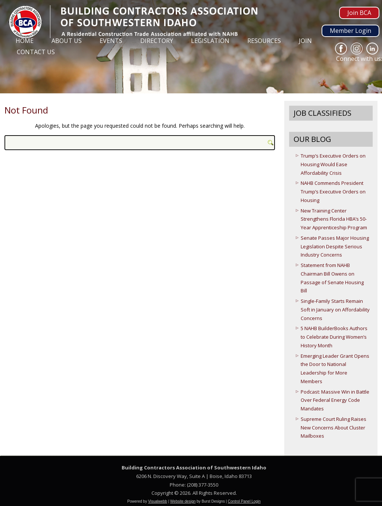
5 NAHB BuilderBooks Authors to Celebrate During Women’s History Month (334, 337)
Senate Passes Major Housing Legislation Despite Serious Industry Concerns (335, 246)
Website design (182, 501)
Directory (156, 41)
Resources (264, 41)
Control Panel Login (244, 501)
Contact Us (36, 52)
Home (25, 41)
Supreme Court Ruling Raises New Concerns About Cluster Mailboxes (333, 428)
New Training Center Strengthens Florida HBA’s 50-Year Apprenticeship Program (334, 219)
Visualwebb (157, 501)
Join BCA (359, 13)
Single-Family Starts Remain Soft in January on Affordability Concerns (335, 310)
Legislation (210, 41)
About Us (66, 41)
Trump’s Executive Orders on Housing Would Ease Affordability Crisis (333, 164)
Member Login (350, 31)
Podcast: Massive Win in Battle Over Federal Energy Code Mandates (335, 400)
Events (111, 41)
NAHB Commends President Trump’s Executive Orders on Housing (333, 192)
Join (305, 41)
